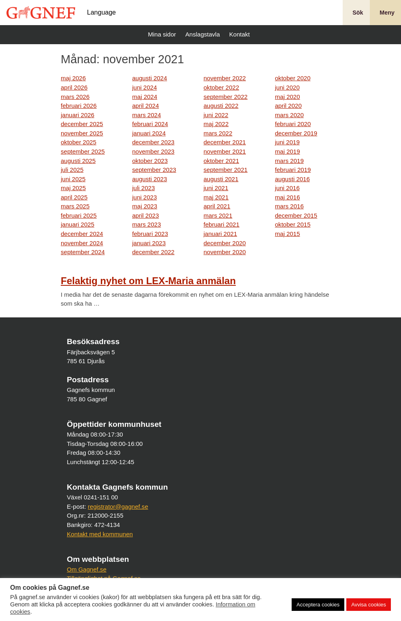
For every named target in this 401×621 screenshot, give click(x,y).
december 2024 (82, 233)
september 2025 (83, 151)
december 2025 (82, 123)
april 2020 (288, 105)
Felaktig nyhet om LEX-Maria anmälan (148, 280)
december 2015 (296, 215)
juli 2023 (143, 187)
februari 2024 (150, 123)
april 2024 (145, 105)
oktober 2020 (293, 78)
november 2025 (82, 133)
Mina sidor (161, 34)
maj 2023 (144, 206)
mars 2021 (218, 215)
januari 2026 (77, 114)
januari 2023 (149, 243)
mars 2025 (75, 206)
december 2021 (225, 142)
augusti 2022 (221, 105)
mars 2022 (218, 133)
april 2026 (74, 87)
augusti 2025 (78, 160)
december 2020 (225, 243)
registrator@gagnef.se (118, 506)
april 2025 (74, 197)
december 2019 (296, 133)
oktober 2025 (78, 142)
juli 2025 (72, 169)
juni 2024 (144, 87)
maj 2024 (144, 96)
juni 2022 (216, 114)
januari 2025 (77, 224)
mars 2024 (146, 114)
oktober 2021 (221, 160)
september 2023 (154, 169)
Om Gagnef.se (87, 569)
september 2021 (226, 169)
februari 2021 (222, 224)
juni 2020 (287, 87)
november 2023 (153, 151)
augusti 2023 (149, 179)
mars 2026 (75, 96)
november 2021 (225, 151)
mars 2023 (146, 224)
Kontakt (238, 34)
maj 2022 (216, 123)
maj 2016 (287, 197)
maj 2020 (287, 96)
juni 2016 (287, 187)
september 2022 (226, 96)
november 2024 (82, 243)
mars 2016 (289, 206)
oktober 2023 (150, 160)
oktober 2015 (293, 224)
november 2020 (225, 251)
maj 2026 (73, 78)
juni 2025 (73, 179)
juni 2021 (216, 187)
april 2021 (217, 206)
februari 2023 (150, 233)
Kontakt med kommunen (100, 534)
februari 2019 (293, 169)
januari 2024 (149, 133)
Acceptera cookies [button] (317, 605)
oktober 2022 (221, 87)
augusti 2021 (221, 179)
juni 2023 (144, 197)
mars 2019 (289, 160)
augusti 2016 (292, 179)
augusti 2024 (149, 78)
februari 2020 (293, 123)
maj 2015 (287, 233)
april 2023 (145, 215)
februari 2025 (79, 215)
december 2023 (153, 142)
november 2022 (225, 78)
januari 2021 (220, 233)
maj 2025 (73, 187)
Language (101, 12)
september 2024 (83, 251)
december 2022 (153, 251)
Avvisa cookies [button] (368, 605)
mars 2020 (289, 114)
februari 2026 (79, 105)
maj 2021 (216, 197)
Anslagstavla (201, 34)
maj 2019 (287, 151)
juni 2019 (287, 142)
